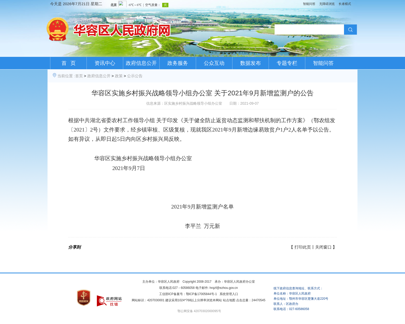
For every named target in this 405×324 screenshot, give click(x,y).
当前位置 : (66, 76)
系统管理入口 (229, 294)
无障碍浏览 (327, 4)
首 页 (68, 63)
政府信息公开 (141, 63)
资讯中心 (105, 63)
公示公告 (135, 76)
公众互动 (214, 63)
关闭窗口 (323, 247)
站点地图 (229, 300)
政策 (119, 76)
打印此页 (302, 247)
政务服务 (177, 63)
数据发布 (250, 63)
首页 (79, 76)
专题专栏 (287, 63)
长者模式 (345, 4)
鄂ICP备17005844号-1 (201, 294)
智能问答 (309, 4)
